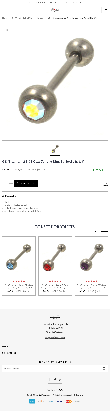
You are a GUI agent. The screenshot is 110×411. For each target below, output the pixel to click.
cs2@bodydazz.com (55, 338)
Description (9, 195)
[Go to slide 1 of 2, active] (95, 231)
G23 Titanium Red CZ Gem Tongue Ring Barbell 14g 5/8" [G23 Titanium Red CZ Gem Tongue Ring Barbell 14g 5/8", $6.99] (55, 286)
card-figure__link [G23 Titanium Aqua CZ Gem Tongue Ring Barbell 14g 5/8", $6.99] (19, 257)
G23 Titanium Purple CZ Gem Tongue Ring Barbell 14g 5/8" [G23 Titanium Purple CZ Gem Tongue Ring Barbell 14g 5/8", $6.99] (91, 286)
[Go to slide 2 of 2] (98, 231)
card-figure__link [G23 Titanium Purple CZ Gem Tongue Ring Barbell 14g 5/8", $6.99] (91, 257)
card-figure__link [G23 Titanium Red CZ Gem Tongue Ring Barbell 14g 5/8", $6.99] (55, 257)
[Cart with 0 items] (106, 10)
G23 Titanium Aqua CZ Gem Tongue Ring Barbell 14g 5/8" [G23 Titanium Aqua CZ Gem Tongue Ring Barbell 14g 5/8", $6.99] (19, 286)
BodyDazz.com (43, 395)
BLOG (59, 390)
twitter (55, 379)
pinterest (60, 379)
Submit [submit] (104, 368)
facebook (49, 379)
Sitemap (78, 395)
